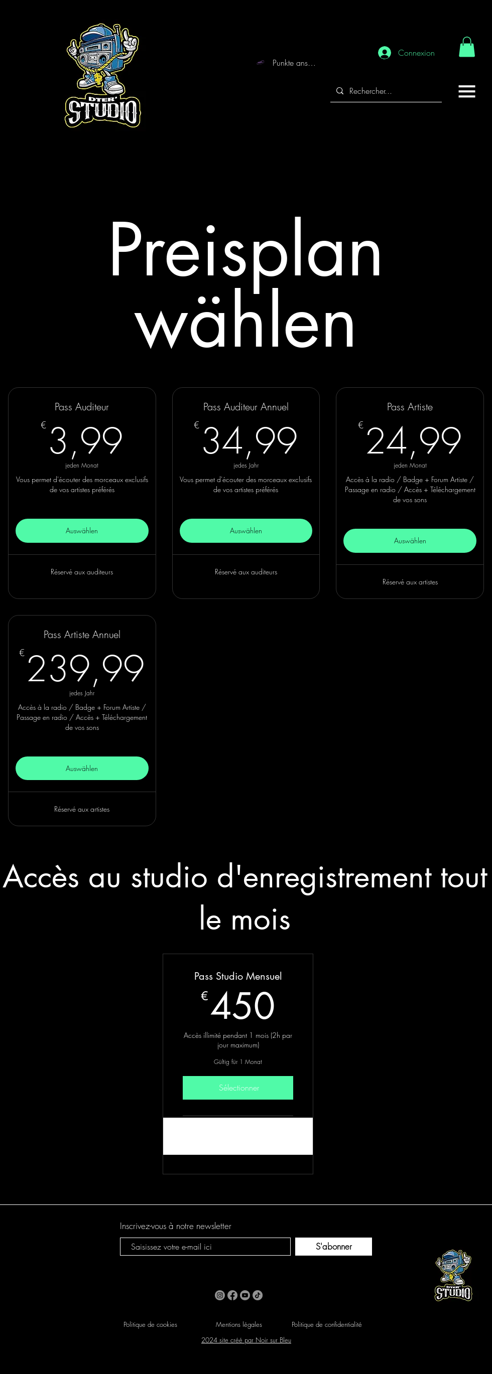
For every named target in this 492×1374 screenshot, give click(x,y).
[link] (466, 47)
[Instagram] (220, 1295)
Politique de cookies (150, 1324)
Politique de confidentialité (327, 1324)
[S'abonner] (333, 1247)
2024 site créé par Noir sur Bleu (246, 1339)
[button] (466, 91)
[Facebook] (232, 1295)
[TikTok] (258, 1295)
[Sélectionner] (238, 1087)
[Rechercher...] (385, 91)
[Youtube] (245, 1295)
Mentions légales (239, 1324)
